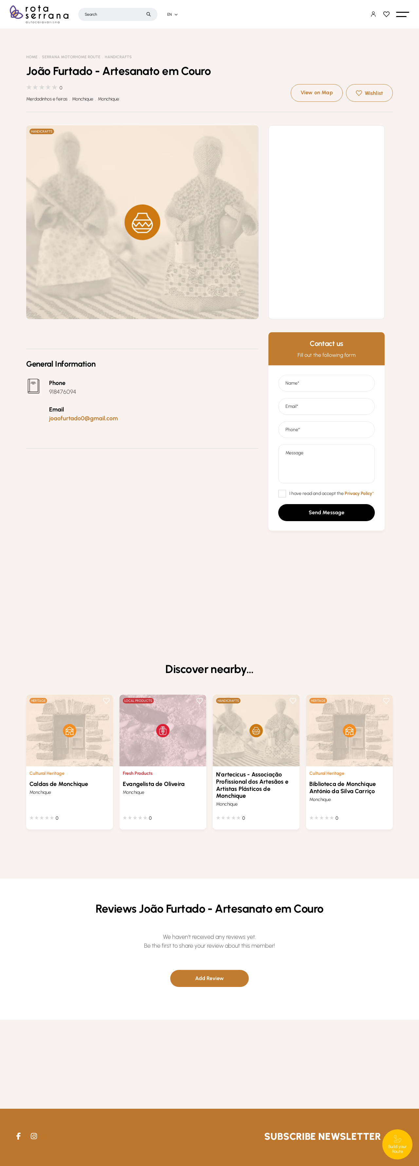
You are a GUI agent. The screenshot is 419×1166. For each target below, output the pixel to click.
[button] (402, 14)
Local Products (138, 701)
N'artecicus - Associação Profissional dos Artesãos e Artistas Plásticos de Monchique (252, 785)
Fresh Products (138, 773)
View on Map (317, 92)
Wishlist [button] (374, 93)
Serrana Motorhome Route (71, 57)
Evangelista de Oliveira (154, 784)
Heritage (38, 701)
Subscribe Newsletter (322, 1136)
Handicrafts (118, 57)
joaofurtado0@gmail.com (83, 418)
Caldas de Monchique (58, 784)
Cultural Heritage (46, 773)
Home (32, 57)
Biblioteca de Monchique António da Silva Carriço (342, 787)
